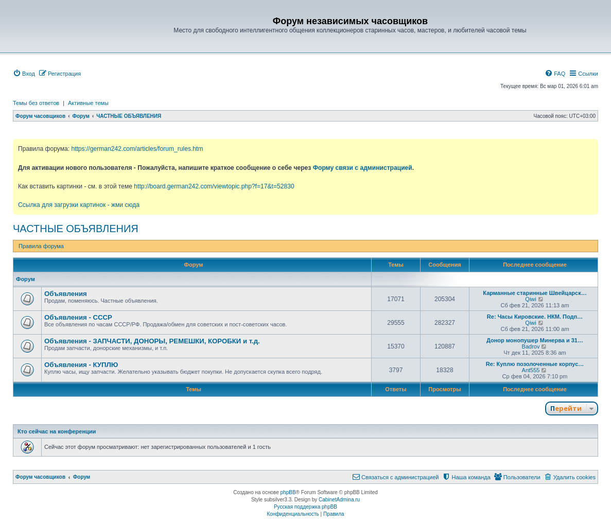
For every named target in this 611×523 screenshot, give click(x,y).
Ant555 (531, 370)
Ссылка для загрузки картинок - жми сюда (78, 204)
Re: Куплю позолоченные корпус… (535, 364)
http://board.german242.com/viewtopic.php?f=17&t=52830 (214, 186)
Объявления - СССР (78, 317)
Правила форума (41, 246)
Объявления (65, 294)
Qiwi (530, 299)
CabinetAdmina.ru (339, 499)
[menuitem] (24, 73)
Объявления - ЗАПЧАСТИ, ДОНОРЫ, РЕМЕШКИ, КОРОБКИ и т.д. (152, 341)
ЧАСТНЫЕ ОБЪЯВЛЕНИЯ (75, 228)
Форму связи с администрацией (362, 167)
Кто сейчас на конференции (57, 431)
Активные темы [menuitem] (88, 103)
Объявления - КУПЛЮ (81, 365)
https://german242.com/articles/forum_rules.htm (137, 148)
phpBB (288, 492)
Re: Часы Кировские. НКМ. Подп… (535, 316)
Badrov (531, 346)
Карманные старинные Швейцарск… (534, 293)
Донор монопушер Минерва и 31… (534, 340)
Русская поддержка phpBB (305, 507)
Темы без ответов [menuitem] (36, 103)
